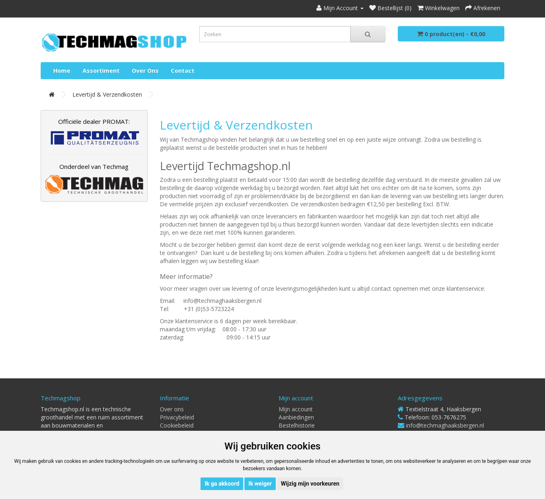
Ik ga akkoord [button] (222, 483)
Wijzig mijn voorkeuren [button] (310, 483)
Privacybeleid (177, 417)
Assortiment (101, 70)
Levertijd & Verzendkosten (107, 94)
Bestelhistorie (297, 425)
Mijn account (296, 409)
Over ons (145, 70)
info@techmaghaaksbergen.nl (445, 425)
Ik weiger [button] (260, 483)
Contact (182, 70)
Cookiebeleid (177, 425)
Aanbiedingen (296, 417)
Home (61, 70)
